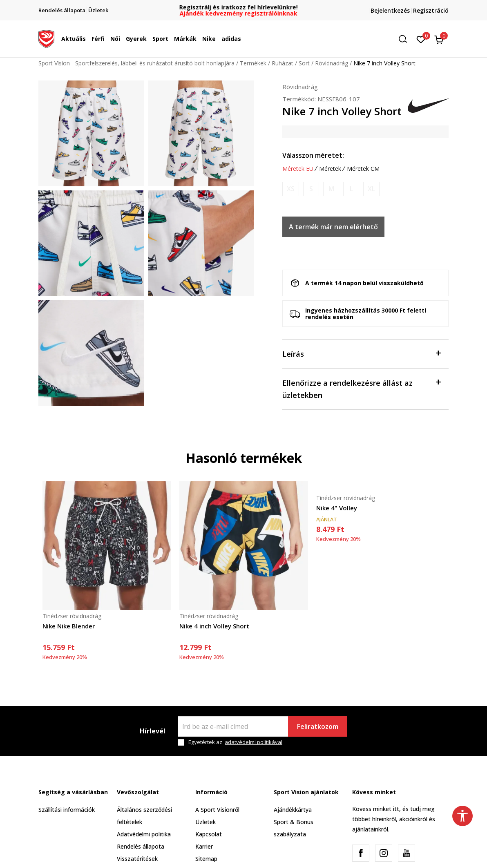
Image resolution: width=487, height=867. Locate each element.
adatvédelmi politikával (253, 742)
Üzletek (205, 822)
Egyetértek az (235, 742)
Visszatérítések (137, 859)
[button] (406, 39)
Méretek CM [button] (363, 168)
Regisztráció (431, 10)
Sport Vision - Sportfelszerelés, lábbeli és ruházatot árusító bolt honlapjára (136, 63)
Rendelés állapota (140, 846)
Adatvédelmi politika (144, 834)
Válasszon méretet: (313, 155)
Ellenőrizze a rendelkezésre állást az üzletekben (361, 388)
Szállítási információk (66, 809)
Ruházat (282, 63)
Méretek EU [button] (297, 168)
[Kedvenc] (421, 39)
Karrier (204, 846)
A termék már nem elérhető (333, 226)
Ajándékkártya (293, 809)
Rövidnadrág (331, 63)
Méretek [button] (330, 168)
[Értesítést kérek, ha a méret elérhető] (290, 189)
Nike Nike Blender (68, 626)
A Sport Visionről (217, 809)
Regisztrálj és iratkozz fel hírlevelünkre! (243, 7)
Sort (304, 63)
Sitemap (206, 859)
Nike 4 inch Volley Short (214, 626)
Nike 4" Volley (336, 508)
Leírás (361, 353)
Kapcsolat (208, 834)
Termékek (253, 63)
